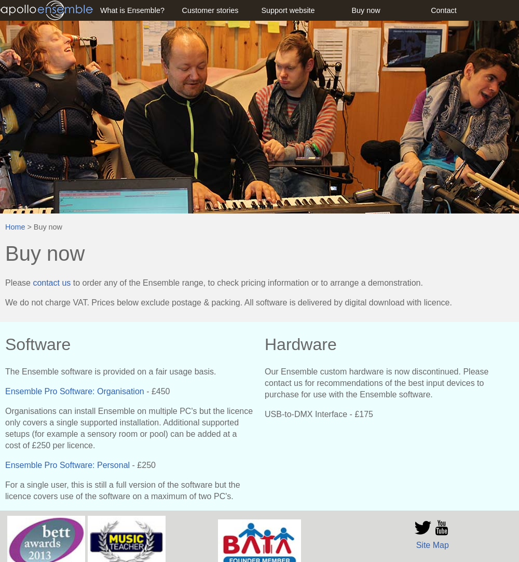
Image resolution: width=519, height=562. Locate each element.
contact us (52, 282)
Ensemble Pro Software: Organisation (74, 391)
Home (15, 227)
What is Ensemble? (132, 10)
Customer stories (210, 10)
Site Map (432, 545)
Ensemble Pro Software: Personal (67, 465)
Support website (288, 10)
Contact (444, 10)
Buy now (365, 10)
